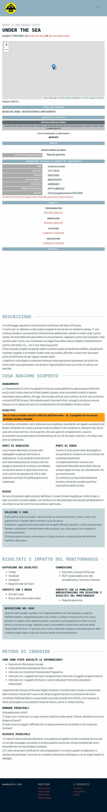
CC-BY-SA (85, 98)
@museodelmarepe (58, 35)
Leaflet (45, 98)
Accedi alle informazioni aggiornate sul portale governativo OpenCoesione (37, 197)
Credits (77, 794)
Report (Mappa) (45, 798)
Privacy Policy (79, 791)
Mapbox (101, 98)
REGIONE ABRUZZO (53, 213)
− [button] (7, 50)
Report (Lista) (44, 794)
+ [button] (7, 45)
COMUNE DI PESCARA (53, 233)
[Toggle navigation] (98, 8)
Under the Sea (36, 35)
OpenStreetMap (65, 98)
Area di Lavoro (44, 788)
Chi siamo (78, 788)
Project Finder (44, 791)
